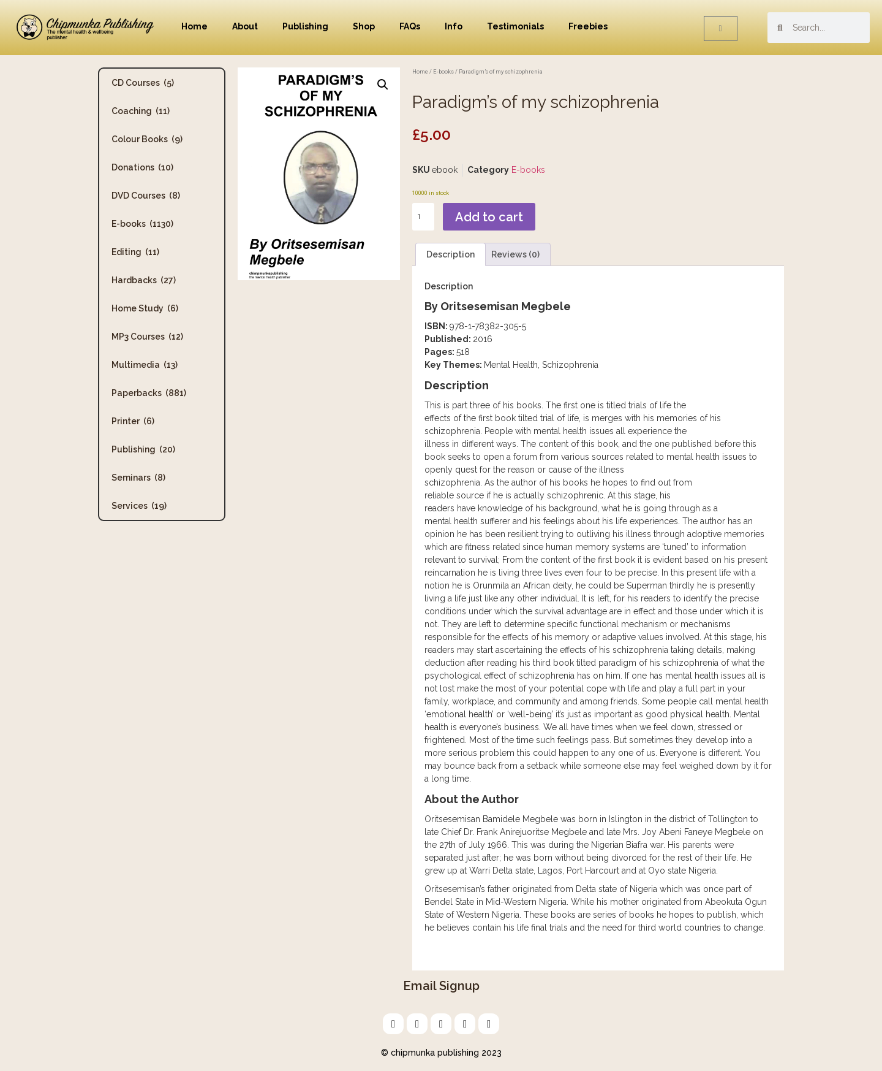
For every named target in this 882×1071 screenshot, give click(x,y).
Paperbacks (148, 393)
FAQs (409, 26)
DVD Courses (145, 195)
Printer (132, 421)
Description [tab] (450, 254)
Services (139, 506)
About (245, 26)
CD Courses (142, 83)
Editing (135, 252)
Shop (364, 26)
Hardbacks (143, 280)
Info (453, 26)
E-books (142, 224)
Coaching (140, 111)
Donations (142, 167)
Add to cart (489, 217)
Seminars (138, 477)
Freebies (588, 26)
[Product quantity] (423, 217)
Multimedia (144, 365)
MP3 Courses (147, 336)
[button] (383, 85)
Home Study (144, 308)
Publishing (305, 26)
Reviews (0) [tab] (515, 254)
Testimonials (515, 26)
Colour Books (147, 139)
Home (194, 26)
